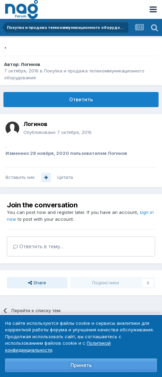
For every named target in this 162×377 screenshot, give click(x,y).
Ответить (81, 99)
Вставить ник (20, 177)
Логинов (30, 64)
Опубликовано (57, 132)
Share (37, 282)
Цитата (65, 177)
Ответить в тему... (38, 246)
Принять (81, 365)
